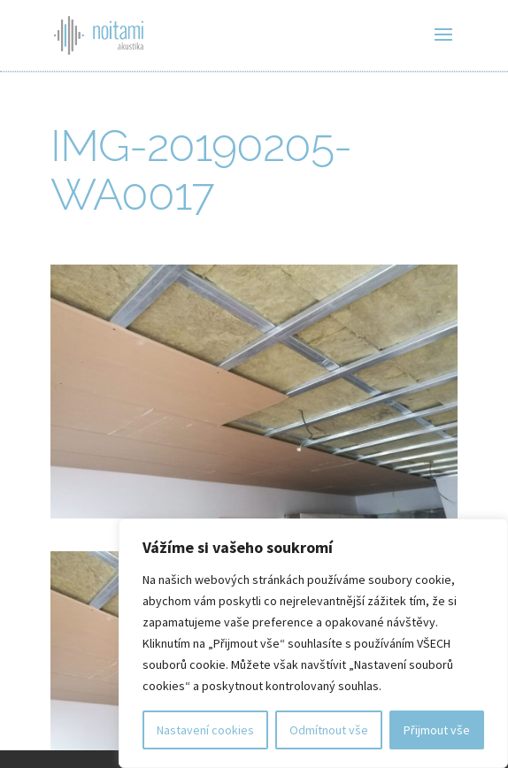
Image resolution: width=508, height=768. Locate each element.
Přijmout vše (437, 730)
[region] (313, 643)
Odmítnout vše (328, 730)
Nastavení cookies (205, 730)
